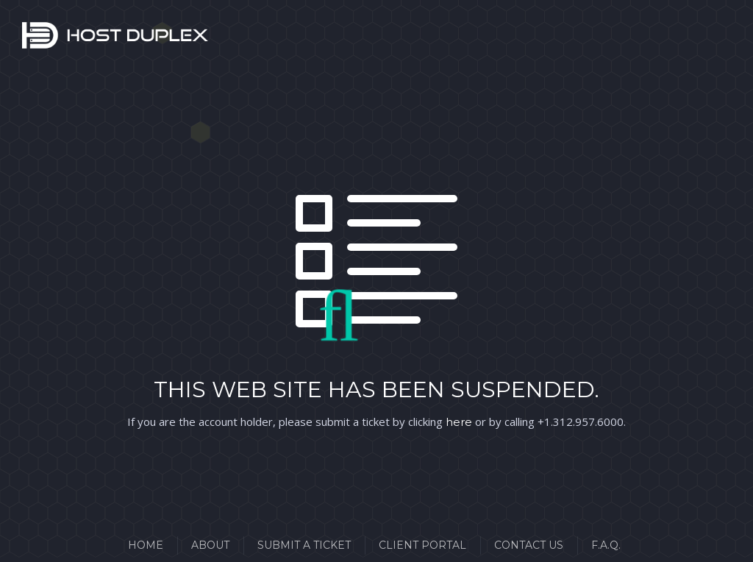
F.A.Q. (606, 545)
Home (145, 545)
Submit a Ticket (304, 545)
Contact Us (528, 545)
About (210, 545)
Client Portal (422, 545)
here (459, 422)
